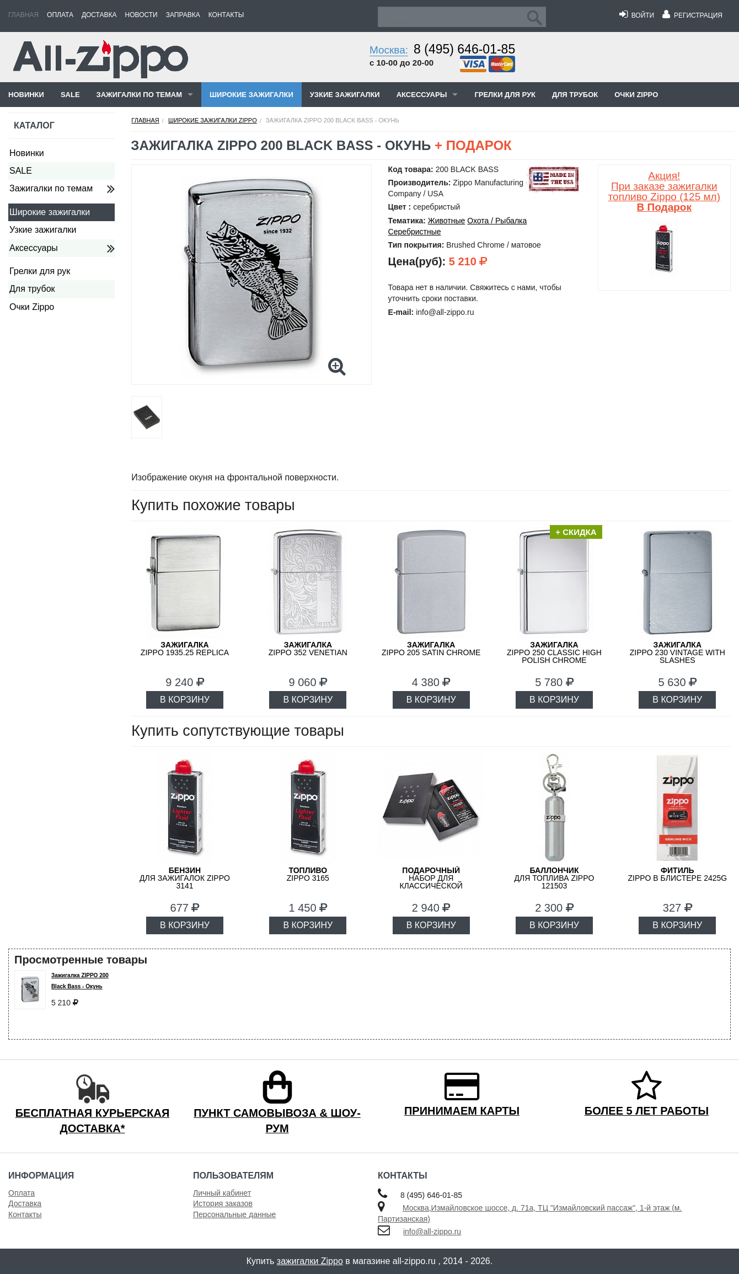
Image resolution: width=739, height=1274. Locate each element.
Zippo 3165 (308, 874)
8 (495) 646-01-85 (464, 49)
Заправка (183, 15)
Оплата (60, 15)
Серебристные (414, 231)
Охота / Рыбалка (497, 220)
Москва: (389, 50)
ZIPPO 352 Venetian (308, 648)
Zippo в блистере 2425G (677, 874)
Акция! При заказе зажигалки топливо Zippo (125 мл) (664, 191)
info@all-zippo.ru (432, 1231)
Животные (446, 220)
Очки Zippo (636, 94)
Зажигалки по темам (139, 94)
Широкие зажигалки (251, 94)
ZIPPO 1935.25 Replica (185, 648)
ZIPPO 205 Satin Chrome (431, 648)
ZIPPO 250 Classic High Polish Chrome (554, 652)
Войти (636, 15)
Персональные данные (234, 1214)
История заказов (223, 1203)
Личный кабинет (222, 1193)
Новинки (26, 94)
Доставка (99, 15)
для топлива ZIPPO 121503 (555, 878)
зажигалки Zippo (310, 1261)
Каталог (34, 125)
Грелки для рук (504, 94)
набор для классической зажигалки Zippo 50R (431, 882)
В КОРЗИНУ (185, 699)
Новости (141, 15)
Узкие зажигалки (345, 94)
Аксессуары (422, 94)
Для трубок (575, 94)
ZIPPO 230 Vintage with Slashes (677, 652)
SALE (70, 94)
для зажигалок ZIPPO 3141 (185, 878)
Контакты (226, 15)
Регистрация (692, 15)
